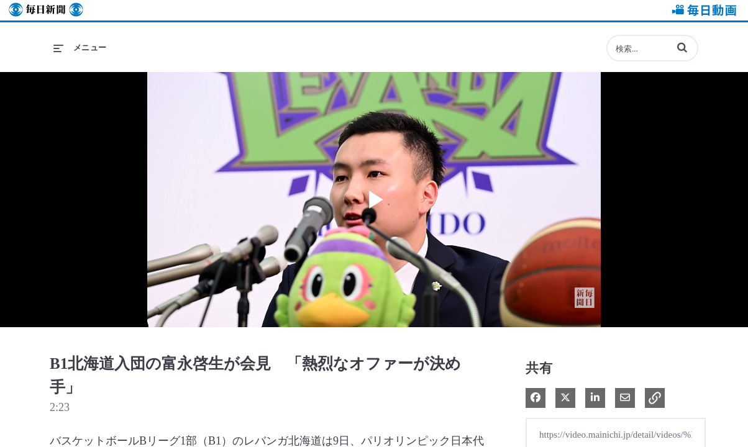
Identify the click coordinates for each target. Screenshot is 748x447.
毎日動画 (702, 10)
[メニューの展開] (80, 48)
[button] (682, 47)
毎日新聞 (46, 10)
